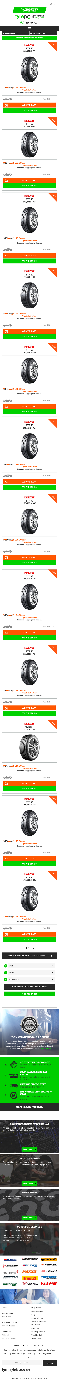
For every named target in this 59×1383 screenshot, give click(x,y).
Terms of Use (36, 1338)
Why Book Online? (9, 1322)
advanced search (41, 955)
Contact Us (6, 1331)
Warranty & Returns (39, 1321)
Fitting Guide (36, 1328)
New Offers (36, 1325)
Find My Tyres (7, 1313)
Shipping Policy (37, 1318)
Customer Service (38, 1311)
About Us (5, 1335)
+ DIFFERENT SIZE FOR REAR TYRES (29, 986)
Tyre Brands (6, 1317)
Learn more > (45, 1048)
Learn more (29, 1149)
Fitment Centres (8, 1326)
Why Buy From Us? (39, 1332)
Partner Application (9, 1338)
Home (4, 1308)
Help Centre (36, 1308)
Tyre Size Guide (38, 1335)
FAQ (33, 1315)
